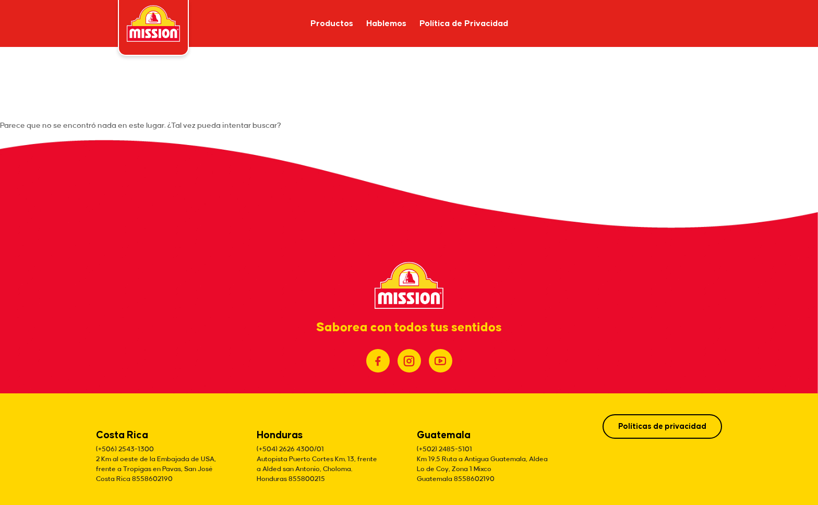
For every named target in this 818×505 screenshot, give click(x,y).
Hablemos (386, 23)
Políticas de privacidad (662, 426)
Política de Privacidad (463, 23)
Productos (331, 23)
